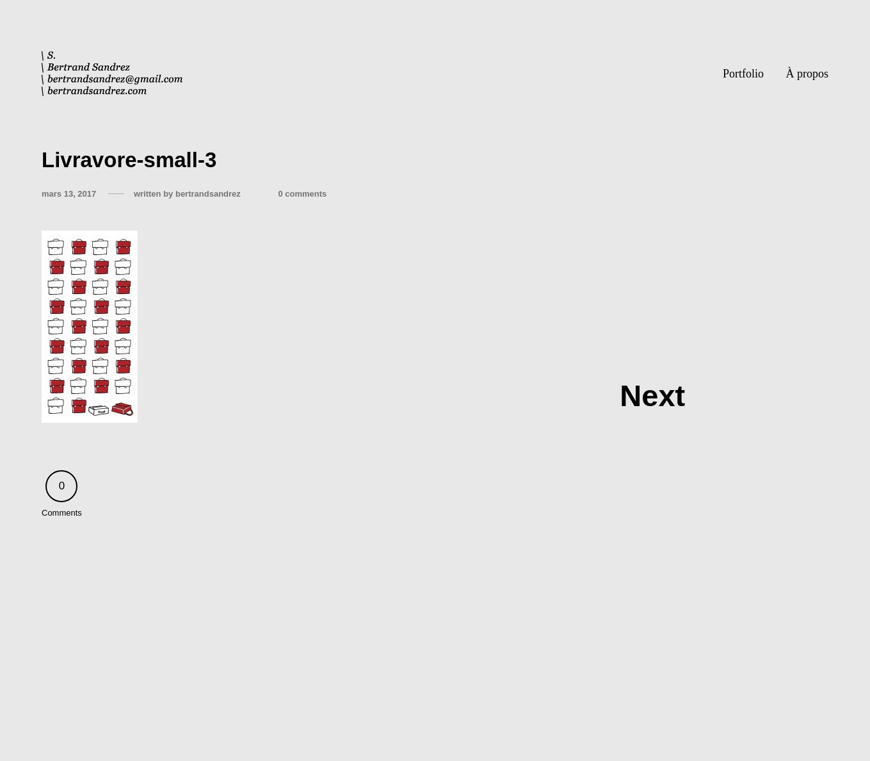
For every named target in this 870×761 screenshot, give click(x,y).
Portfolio (743, 73)
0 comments (302, 194)
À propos (807, 73)
